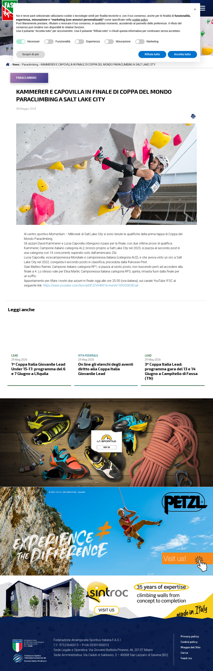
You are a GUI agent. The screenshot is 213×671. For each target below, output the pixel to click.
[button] (195, 9)
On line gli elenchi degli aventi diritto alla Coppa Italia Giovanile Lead (105, 369)
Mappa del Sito (190, 647)
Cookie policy (189, 641)
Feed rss (186, 658)
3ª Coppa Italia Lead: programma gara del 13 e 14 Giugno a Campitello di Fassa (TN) (171, 371)
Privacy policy (190, 636)
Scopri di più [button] (30, 54)
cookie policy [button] (140, 19)
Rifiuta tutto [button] (152, 54)
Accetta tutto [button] (182, 54)
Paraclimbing (26, 77)
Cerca (184, 652)
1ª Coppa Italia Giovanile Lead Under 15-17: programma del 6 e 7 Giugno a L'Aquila (38, 369)
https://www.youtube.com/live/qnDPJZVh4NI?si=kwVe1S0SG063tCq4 (90, 285)
